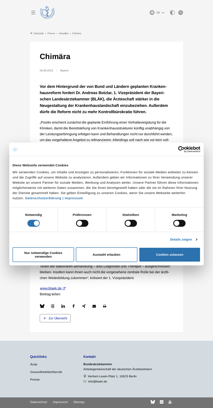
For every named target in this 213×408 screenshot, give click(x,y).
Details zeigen (181, 239)
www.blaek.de (51, 288)
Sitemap (78, 402)
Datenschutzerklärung (43, 198)
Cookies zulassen (169, 254)
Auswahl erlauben (106, 254)
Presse (35, 379)
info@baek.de (97, 381)
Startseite (37, 33)
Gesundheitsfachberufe (46, 372)
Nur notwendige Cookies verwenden (43, 254)
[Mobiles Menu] (33, 12)
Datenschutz (38, 402)
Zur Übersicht (58, 318)
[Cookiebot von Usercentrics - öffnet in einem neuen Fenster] (181, 149)
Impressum (74, 198)
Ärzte (33, 364)
